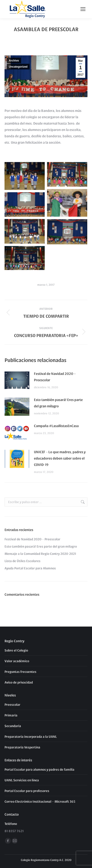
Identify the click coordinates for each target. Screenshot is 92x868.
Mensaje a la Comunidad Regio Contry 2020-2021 (40, 553)
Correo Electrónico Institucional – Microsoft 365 (40, 801)
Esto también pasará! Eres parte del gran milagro (58, 402)
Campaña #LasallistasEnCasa (56, 425)
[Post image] (17, 380)
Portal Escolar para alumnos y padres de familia (39, 769)
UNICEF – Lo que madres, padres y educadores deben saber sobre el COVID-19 (60, 458)
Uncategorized (18, 66)
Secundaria (13, 726)
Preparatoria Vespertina (22, 747)
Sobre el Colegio (16, 650)
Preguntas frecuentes (20, 671)
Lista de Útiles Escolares (22, 561)
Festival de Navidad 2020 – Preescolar (55, 376)
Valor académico (17, 661)
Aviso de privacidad (19, 682)
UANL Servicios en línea (22, 780)
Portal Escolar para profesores (27, 791)
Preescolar (12, 704)
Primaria (11, 715)
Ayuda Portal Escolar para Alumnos (30, 568)
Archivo (14, 60)
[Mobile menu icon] (82, 9)
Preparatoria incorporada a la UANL (31, 736)
